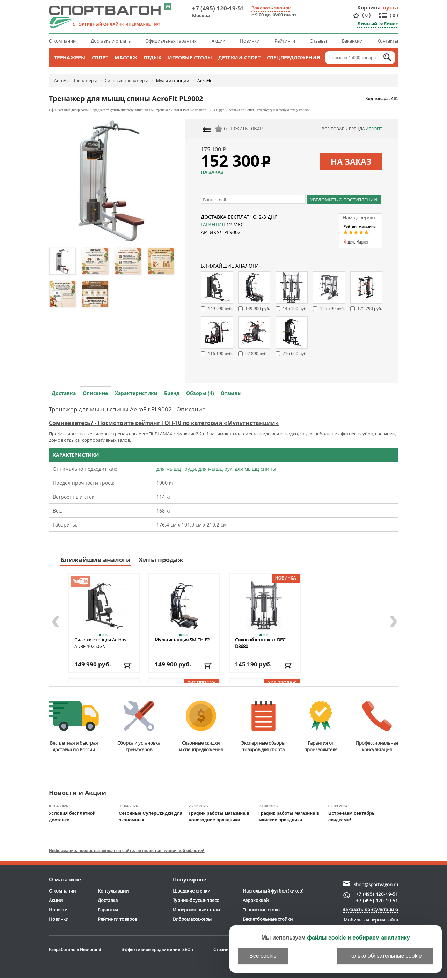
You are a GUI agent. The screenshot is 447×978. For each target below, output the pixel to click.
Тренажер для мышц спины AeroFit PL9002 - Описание (127, 409)
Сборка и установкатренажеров (138, 727)
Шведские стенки (191, 891)
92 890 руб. (256, 354)
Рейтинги (284, 41)
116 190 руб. (220, 354)
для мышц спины (255, 468)
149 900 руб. (257, 309)
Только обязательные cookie (385, 956)
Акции (218, 41)
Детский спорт (239, 57)
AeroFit (61, 80)
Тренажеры (70, 57)
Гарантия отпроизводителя (320, 727)
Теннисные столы (261, 909)
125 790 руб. (332, 309)
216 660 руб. (295, 354)
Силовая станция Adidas (100, 642)
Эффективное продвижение (157, 950)
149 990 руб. (220, 309)
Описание (95, 393)
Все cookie (263, 956)
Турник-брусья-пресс (196, 900)
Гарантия (213, 224)
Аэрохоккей (256, 900)
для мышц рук (215, 468)
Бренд (171, 393)
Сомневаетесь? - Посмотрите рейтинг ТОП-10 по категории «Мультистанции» (164, 423)
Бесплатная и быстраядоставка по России (74, 727)
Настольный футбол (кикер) (273, 891)
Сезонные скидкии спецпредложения (201, 727)
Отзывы (318, 41)
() (366, 15)
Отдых (153, 57)
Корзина (369, 7)
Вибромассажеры (192, 919)
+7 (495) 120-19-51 (218, 8)
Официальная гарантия (171, 41)
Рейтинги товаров (117, 919)
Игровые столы (190, 57)
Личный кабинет (377, 24)
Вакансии (352, 41)
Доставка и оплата (111, 41)
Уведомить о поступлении (343, 199)
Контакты (387, 41)
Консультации (113, 891)
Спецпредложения (293, 57)
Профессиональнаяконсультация (377, 727)
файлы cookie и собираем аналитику (358, 938)
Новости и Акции (77, 793)
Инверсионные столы (196, 909)
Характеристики (136, 393)
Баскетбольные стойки (268, 919)
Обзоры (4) (200, 393)
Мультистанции (172, 80)
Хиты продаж (161, 559)
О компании (62, 41)
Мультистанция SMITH (182, 639)
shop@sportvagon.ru (376, 884)
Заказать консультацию (370, 909)
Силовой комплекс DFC (260, 642)
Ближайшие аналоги (95, 559)
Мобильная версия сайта (371, 920)
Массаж (126, 57)
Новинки (249, 41)
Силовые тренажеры (126, 80)
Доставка (64, 393)
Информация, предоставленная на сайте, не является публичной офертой (127, 850)
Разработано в (75, 950)
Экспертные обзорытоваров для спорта (263, 727)
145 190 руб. (295, 309)
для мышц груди (176, 468)
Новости (58, 909)
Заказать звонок (271, 8)
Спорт (100, 57)
